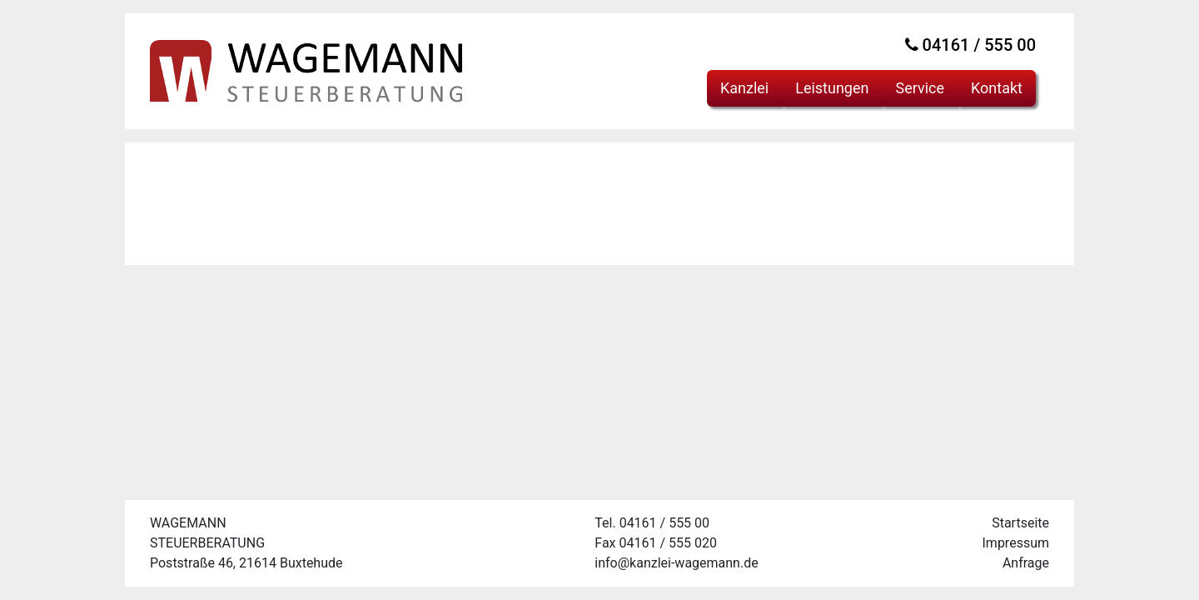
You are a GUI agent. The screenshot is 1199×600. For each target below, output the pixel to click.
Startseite (1020, 523)
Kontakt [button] (996, 88)
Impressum (1016, 543)
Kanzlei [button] (744, 88)
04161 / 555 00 (970, 45)
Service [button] (919, 88)
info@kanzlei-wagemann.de (676, 563)
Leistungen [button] (831, 88)
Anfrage (1025, 563)
